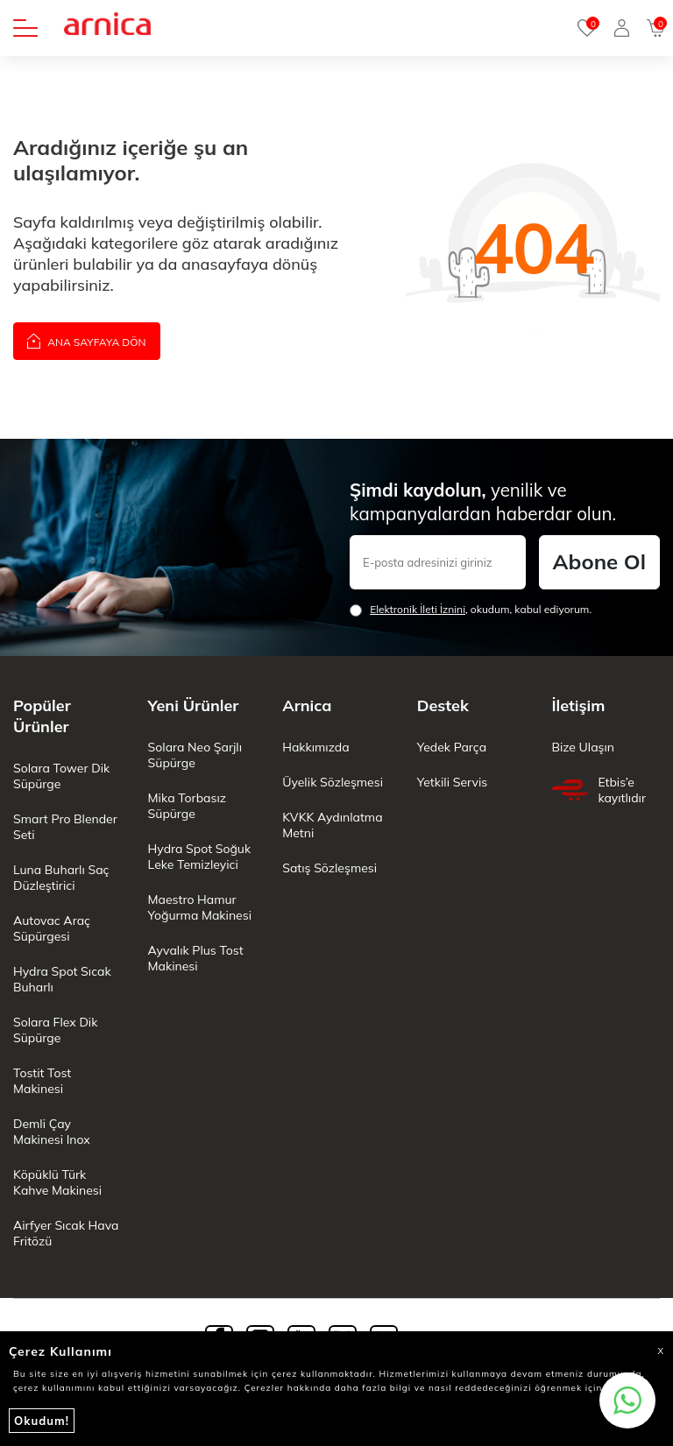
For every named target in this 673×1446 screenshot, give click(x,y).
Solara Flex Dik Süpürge (55, 1030)
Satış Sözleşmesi (329, 868)
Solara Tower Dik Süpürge (61, 776)
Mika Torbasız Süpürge (187, 806)
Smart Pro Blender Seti (65, 827)
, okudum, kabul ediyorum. (471, 610)
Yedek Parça (451, 747)
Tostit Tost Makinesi (42, 1081)
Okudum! (41, 1421)
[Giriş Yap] (621, 28)
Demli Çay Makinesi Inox (51, 1131)
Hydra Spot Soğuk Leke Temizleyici (199, 856)
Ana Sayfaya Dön (86, 340)
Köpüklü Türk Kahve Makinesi (57, 1182)
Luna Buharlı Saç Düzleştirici (61, 877)
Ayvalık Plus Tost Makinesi (196, 958)
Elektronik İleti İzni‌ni (417, 609)
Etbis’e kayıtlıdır (598, 790)
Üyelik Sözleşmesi (332, 782)
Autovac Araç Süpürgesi (51, 928)
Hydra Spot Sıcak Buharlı (62, 979)
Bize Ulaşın (582, 747)
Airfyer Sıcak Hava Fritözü (65, 1233)
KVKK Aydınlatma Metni (332, 825)
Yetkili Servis (452, 782)
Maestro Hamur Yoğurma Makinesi (199, 907)
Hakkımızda (315, 747)
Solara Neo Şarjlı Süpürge (195, 755)
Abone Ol (599, 561)
